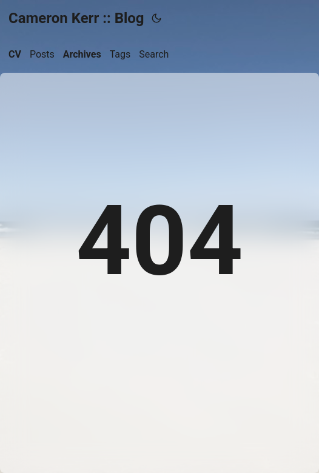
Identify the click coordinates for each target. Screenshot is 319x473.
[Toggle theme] (156, 18)
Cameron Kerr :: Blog (76, 18)
